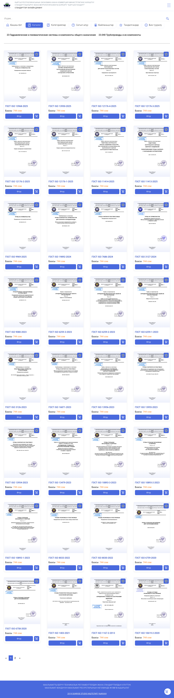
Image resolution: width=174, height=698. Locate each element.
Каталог (34, 25)
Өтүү (19, 116)
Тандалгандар (129, 25)
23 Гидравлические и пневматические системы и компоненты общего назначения (51, 35)
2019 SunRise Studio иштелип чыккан (87, 693)
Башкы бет (14, 25)
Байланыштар (104, 25)
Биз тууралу (153, 25)
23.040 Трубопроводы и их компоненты (120, 35)
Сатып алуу (80, 25)
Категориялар (56, 25)
